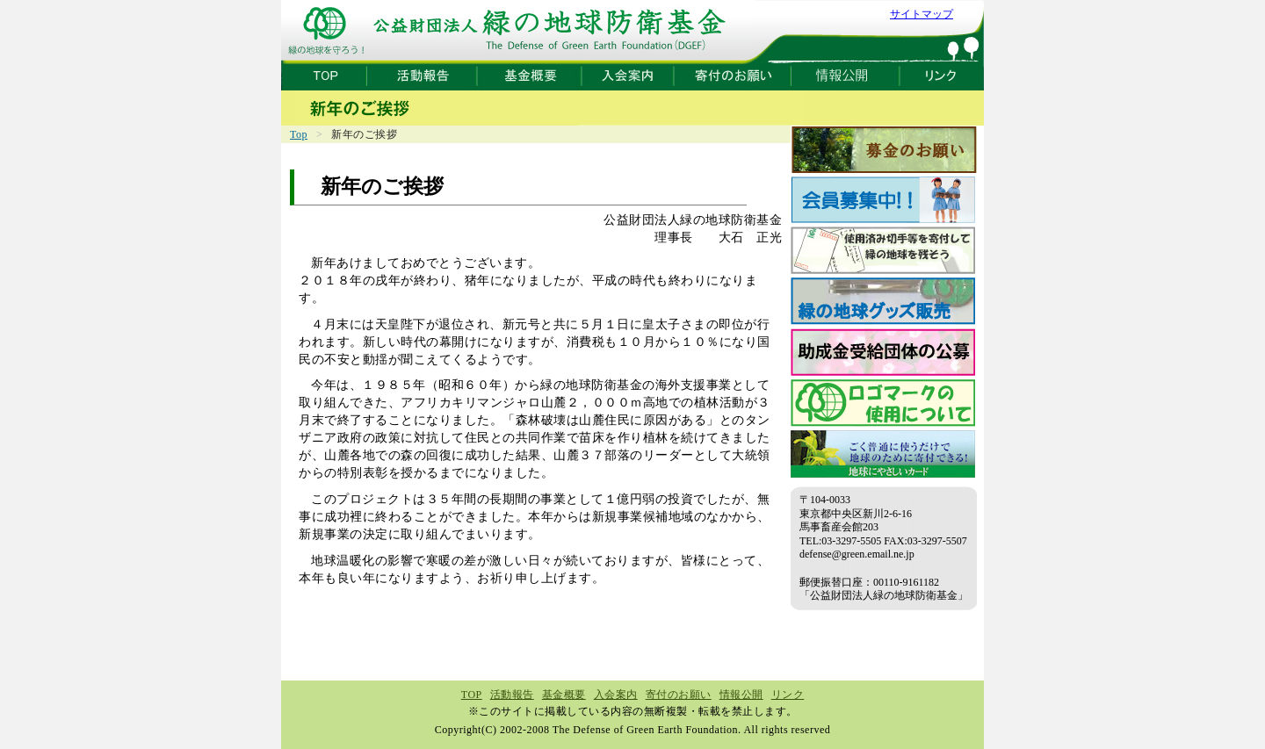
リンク (788, 694)
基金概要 (564, 694)
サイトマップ (921, 14)
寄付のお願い (679, 694)
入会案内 (616, 694)
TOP (471, 694)
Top (298, 134)
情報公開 (741, 694)
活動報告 (512, 694)
